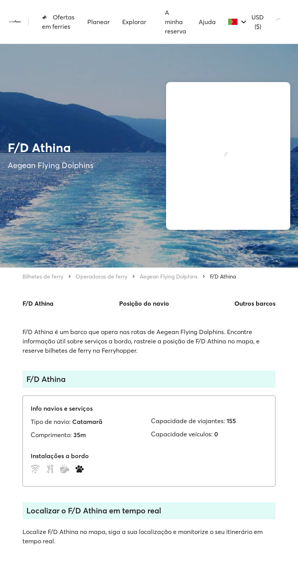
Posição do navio (144, 303)
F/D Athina (223, 276)
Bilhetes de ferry (43, 276)
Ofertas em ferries (58, 21)
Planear (98, 22)
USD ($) (257, 21)
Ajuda (207, 22)
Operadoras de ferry (101, 276)
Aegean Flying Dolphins (169, 276)
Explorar (134, 22)
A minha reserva (175, 22)
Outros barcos (254, 303)
